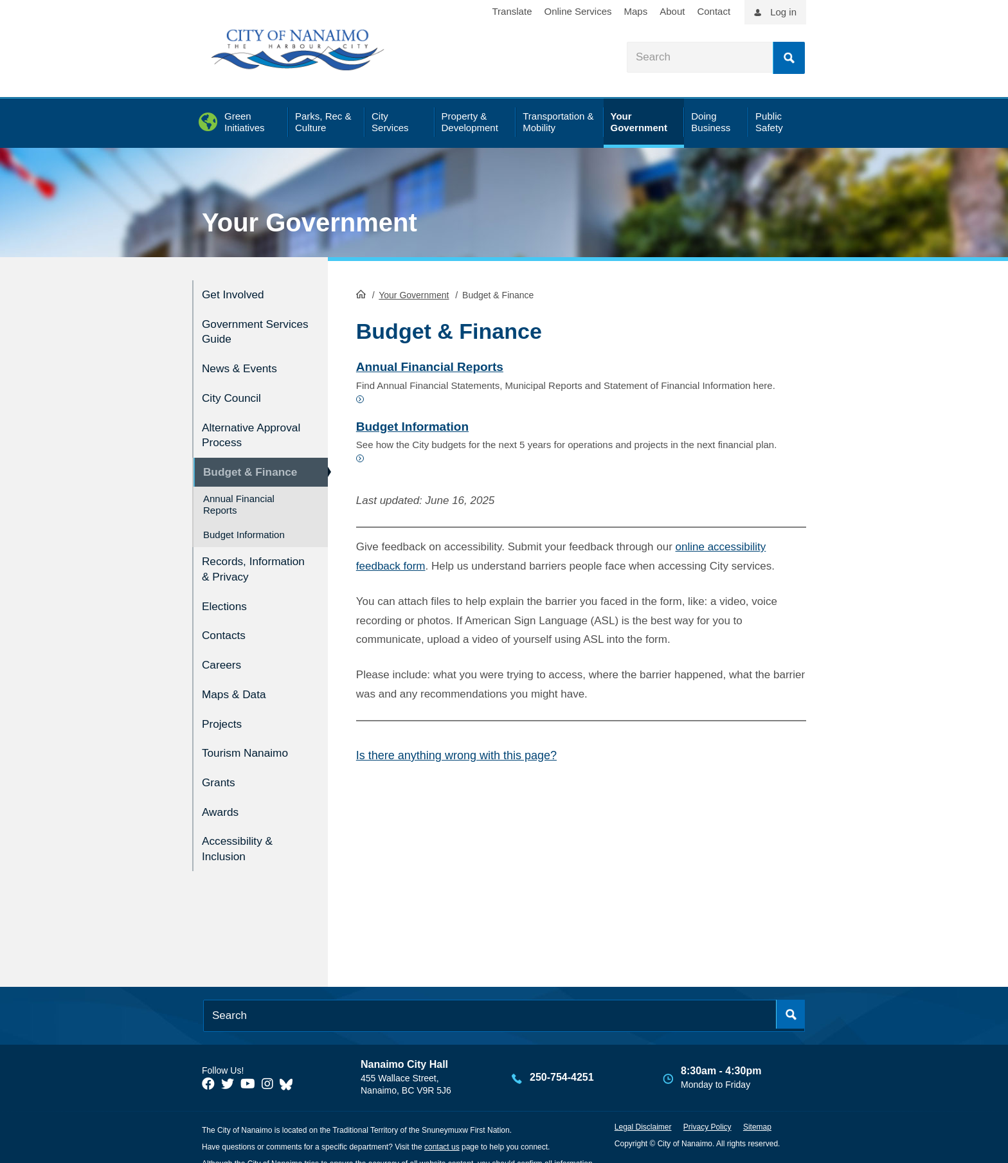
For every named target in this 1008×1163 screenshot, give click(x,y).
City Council (234, 390)
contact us (442, 1129)
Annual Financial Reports (238, 492)
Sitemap (757, 1109)
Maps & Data (237, 687)
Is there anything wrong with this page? (456, 754)
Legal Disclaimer (643, 1109)
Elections (226, 605)
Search (789, 58)
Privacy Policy (707, 1109)
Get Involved (236, 293)
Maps (636, 11)
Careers (224, 660)
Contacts (226, 633)
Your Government (309, 222)
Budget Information (244, 522)
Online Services (577, 11)
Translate (512, 11)
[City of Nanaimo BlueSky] (289, 1067)
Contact (713, 11)
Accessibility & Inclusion (241, 832)
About (672, 11)
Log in (783, 11)
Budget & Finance (255, 460)
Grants (220, 770)
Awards (222, 797)
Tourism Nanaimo (249, 743)
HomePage (361, 293)
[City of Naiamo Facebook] (208, 1067)
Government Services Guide (243, 328)
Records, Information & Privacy (238, 562)
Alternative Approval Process (250, 425)
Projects (224, 715)
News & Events (243, 363)
